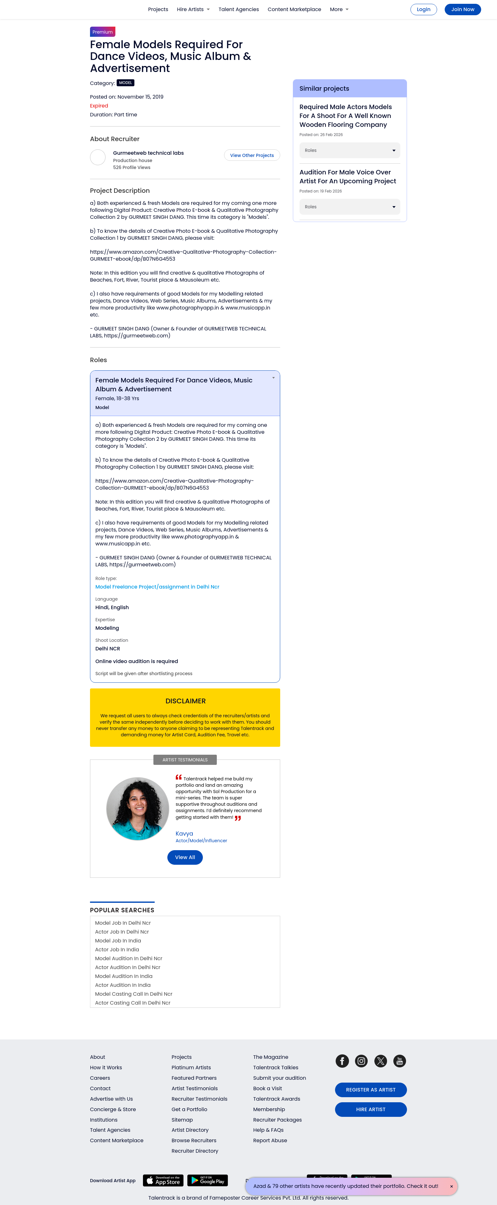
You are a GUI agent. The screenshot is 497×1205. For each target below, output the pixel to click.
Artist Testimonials (195, 1088)
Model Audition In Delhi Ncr (128, 958)
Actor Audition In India (123, 985)
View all (185, 857)
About (97, 1057)
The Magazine (270, 1057)
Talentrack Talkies (275, 1067)
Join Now (462, 9)
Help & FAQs (268, 1130)
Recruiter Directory (195, 1151)
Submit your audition (279, 1078)
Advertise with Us (111, 1099)
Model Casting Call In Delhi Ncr (133, 994)
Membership (269, 1109)
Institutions (104, 1120)
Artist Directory (190, 1130)
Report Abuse (270, 1140)
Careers (100, 1078)
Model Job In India (118, 940)
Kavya (184, 833)
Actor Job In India (117, 949)
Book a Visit (267, 1088)
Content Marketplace (294, 9)
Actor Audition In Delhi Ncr (127, 967)
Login (424, 9)
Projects (158, 9)
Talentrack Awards (276, 1099)
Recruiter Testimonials (200, 1099)
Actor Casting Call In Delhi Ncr (133, 1002)
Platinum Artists (191, 1067)
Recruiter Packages (277, 1120)
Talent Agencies (239, 9)
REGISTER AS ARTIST (371, 1089)
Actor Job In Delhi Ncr (122, 931)
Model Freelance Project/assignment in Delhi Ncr (157, 586)
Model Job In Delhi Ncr (123, 923)
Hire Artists (193, 9)
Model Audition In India (123, 976)
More (339, 9)
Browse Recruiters (194, 1140)
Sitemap (182, 1120)
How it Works (106, 1067)
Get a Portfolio (189, 1109)
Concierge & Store (113, 1109)
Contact (100, 1088)
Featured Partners (194, 1078)
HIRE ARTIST (370, 1109)
